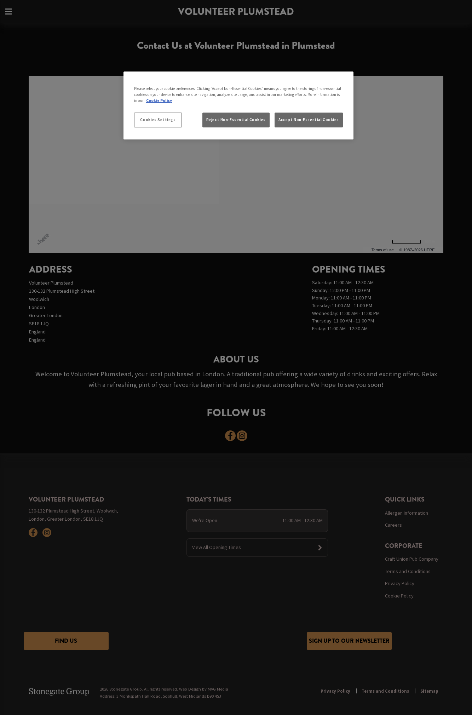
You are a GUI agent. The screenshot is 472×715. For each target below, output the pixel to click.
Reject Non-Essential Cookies (236, 119)
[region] (238, 105)
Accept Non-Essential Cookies (308, 119)
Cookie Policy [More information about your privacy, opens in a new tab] (159, 100)
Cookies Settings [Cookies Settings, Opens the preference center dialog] (157, 119)
